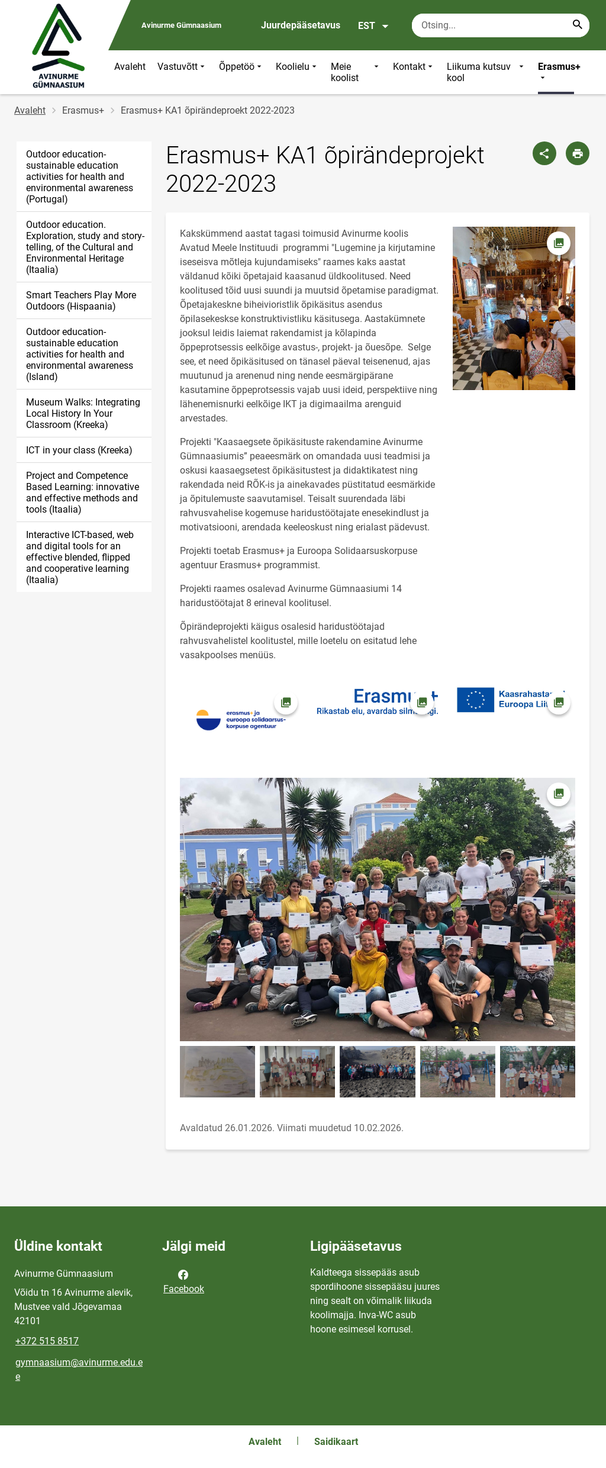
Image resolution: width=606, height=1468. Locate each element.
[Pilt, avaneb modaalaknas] (514, 308)
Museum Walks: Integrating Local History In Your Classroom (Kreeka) (83, 413)
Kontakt (414, 72)
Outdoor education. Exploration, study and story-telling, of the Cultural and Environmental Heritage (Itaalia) (85, 247)
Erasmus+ (559, 72)
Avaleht (130, 66)
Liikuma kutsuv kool (486, 72)
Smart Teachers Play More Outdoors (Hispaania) (81, 300)
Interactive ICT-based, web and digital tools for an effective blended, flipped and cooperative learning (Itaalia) (80, 557)
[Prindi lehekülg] (577, 153)
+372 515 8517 (47, 1341)
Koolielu (297, 72)
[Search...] (578, 25)
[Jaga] (544, 153)
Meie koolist (356, 72)
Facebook (183, 1281)
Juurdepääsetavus (300, 25)
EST (373, 26)
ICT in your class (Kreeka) (79, 450)
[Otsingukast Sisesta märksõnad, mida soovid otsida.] (500, 25)
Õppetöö (241, 72)
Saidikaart (336, 1441)
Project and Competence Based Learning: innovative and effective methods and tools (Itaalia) (82, 492)
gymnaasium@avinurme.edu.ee (79, 1369)
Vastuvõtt (182, 72)
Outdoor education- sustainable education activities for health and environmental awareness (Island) (79, 354)
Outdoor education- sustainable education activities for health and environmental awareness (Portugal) (79, 177)
